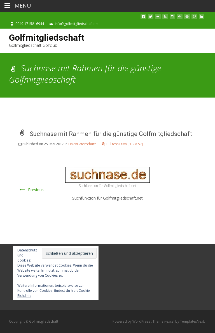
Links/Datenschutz (82, 144)
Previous (31, 189)
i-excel (169, 321)
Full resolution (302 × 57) (124, 144)
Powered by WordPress (132, 321)
